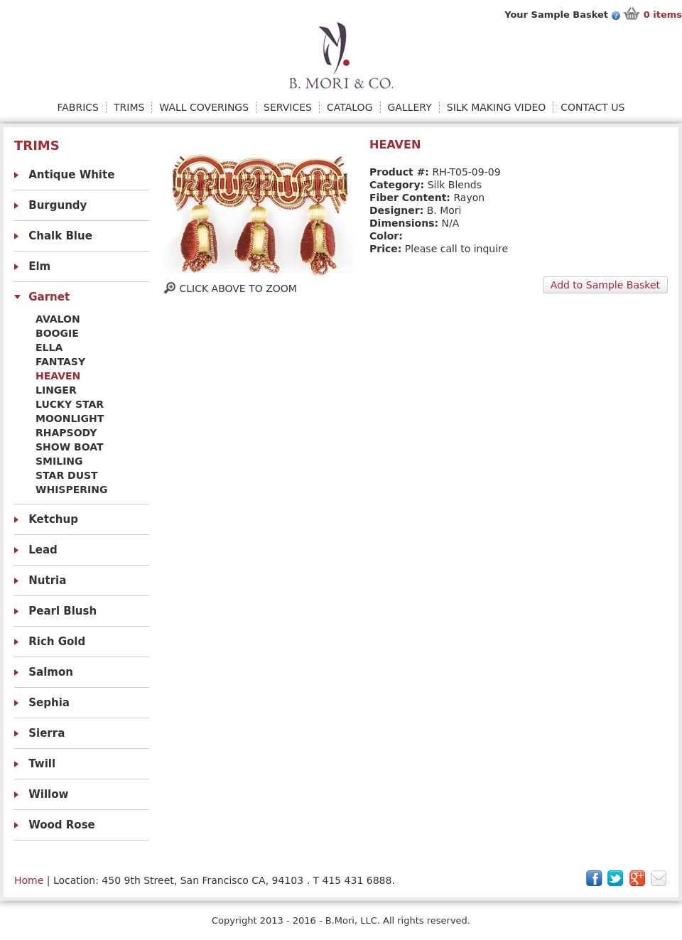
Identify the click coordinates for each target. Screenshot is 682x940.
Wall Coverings (204, 107)
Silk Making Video (496, 107)
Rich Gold (56, 641)
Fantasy (60, 361)
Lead (43, 550)
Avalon (58, 319)
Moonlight (70, 418)
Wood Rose (61, 825)
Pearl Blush (62, 611)
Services (288, 107)
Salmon (50, 672)
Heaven (58, 376)
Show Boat (70, 447)
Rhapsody (66, 432)
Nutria (47, 580)
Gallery (410, 107)
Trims (129, 107)
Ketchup (53, 519)
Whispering (71, 489)
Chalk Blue (60, 235)
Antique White (71, 174)
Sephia (49, 702)
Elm (39, 266)
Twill (41, 763)
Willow (48, 794)
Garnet (49, 297)
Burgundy (57, 205)
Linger (56, 390)
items (663, 14)
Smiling (59, 461)
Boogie (57, 333)
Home (28, 880)
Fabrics (78, 107)
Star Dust (67, 475)
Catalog (349, 107)
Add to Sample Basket (605, 285)
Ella (49, 347)
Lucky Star (70, 404)
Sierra (46, 733)
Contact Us (592, 107)
